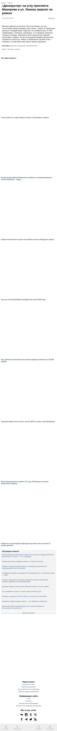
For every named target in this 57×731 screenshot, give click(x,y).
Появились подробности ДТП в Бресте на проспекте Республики (24, 596)
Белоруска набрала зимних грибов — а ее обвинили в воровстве (24, 601)
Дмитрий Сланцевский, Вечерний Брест (23, 46)
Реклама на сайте (28, 684)
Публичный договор (28, 687)
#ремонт (18, 49)
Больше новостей (28, 613)
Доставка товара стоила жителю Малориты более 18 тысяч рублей (25, 586)
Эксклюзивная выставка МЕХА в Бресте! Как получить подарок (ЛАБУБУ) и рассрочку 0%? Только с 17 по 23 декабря (28, 555)
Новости (10, 3)
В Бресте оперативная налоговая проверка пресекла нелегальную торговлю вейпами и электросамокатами (25, 580)
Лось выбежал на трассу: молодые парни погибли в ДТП (21, 591)
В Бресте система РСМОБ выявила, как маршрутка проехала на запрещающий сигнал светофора (24, 567)
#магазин (11, 49)
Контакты (28, 701)
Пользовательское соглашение (28, 689)
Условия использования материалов (28, 706)
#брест (4, 49)
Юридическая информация (28, 703)
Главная (3, 3)
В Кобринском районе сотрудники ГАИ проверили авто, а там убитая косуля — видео (28, 574)
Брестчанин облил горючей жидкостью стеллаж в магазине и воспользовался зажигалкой (23, 607)
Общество (51, 18)
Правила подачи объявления (28, 691)
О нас (28, 698)
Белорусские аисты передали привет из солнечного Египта (22, 561)
